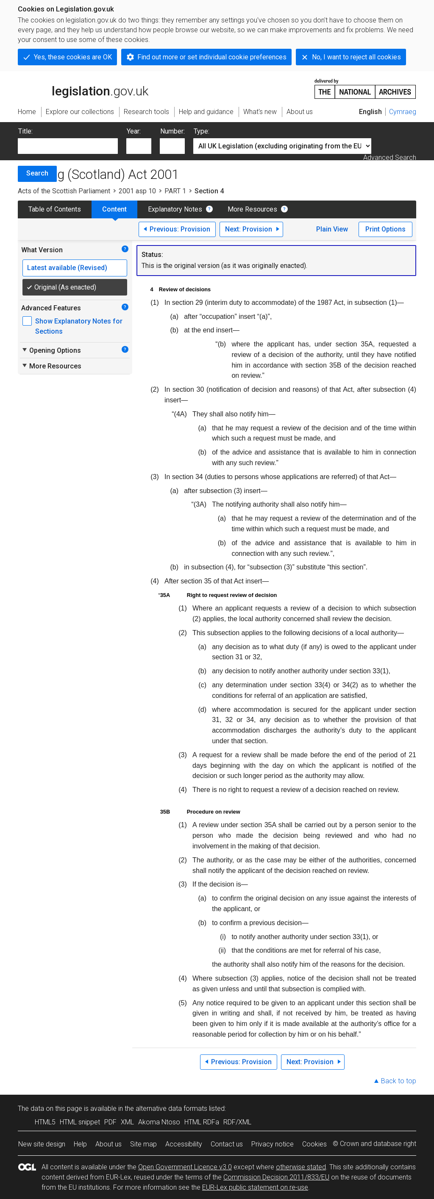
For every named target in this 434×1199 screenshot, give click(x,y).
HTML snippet (80, 1122)
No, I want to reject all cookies (356, 57)
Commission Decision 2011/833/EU (276, 1177)
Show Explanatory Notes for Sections (78, 326)
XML (127, 1122)
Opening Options (51, 350)
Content (114, 209)
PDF (110, 1122)
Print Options (385, 229)
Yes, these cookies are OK (73, 57)
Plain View (332, 229)
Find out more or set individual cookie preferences (212, 57)
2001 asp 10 (137, 191)
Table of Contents (54, 209)
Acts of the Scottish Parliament (64, 191)
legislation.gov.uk (83, 88)
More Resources (252, 209)
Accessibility (183, 1144)
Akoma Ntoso (159, 1122)
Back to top (398, 1081)
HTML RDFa (201, 1122)
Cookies (314, 1144)
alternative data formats (171, 1108)
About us (108, 1144)
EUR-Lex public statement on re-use (255, 1187)
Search (37, 173)
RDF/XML (237, 1122)
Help (80, 1144)
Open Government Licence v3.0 (185, 1167)
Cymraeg (402, 112)
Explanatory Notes (175, 209)
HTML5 (45, 1122)
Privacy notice (272, 1144)
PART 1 (175, 191)
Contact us (227, 1144)
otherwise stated (301, 1167)
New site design (41, 1144)
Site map (143, 1144)
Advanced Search (389, 157)
